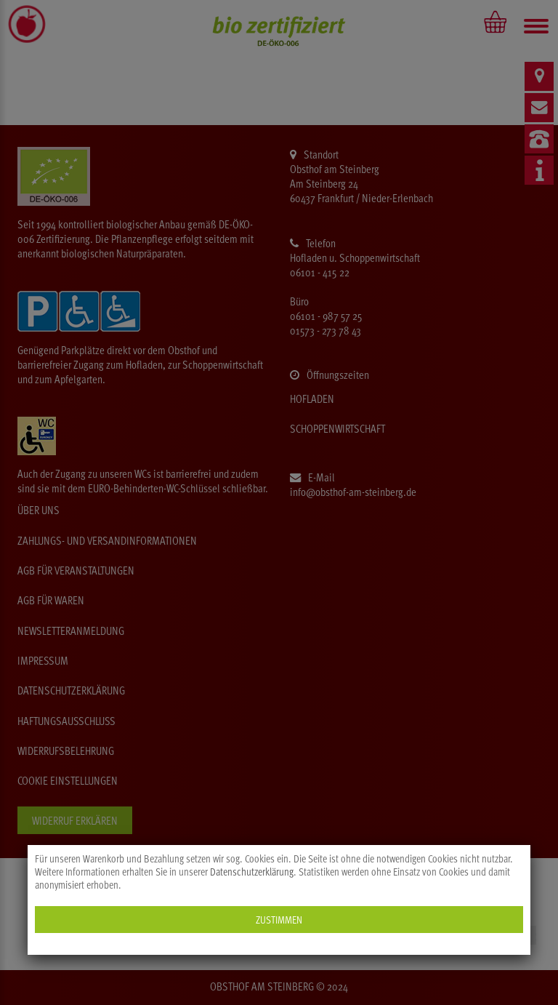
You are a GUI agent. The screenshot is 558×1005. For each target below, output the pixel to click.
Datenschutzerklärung (252, 871)
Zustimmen (279, 919)
